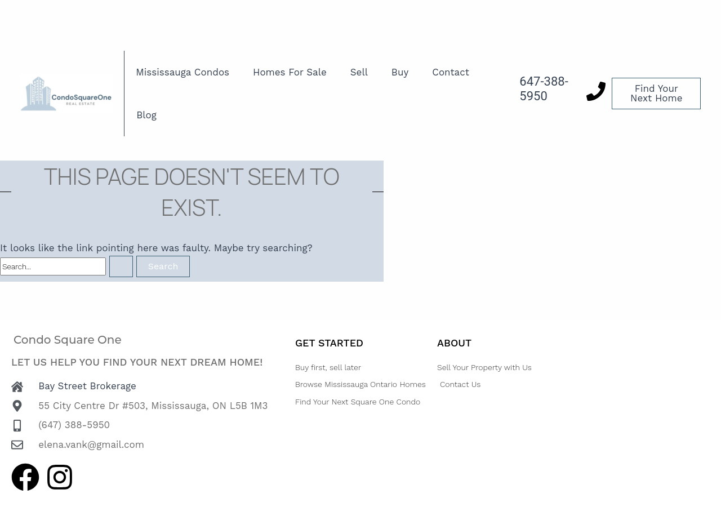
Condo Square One (68, 339)
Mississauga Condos (182, 72)
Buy (399, 72)
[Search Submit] (121, 266)
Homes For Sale (290, 72)
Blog (146, 115)
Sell (359, 72)
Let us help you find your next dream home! (136, 362)
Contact (450, 72)
